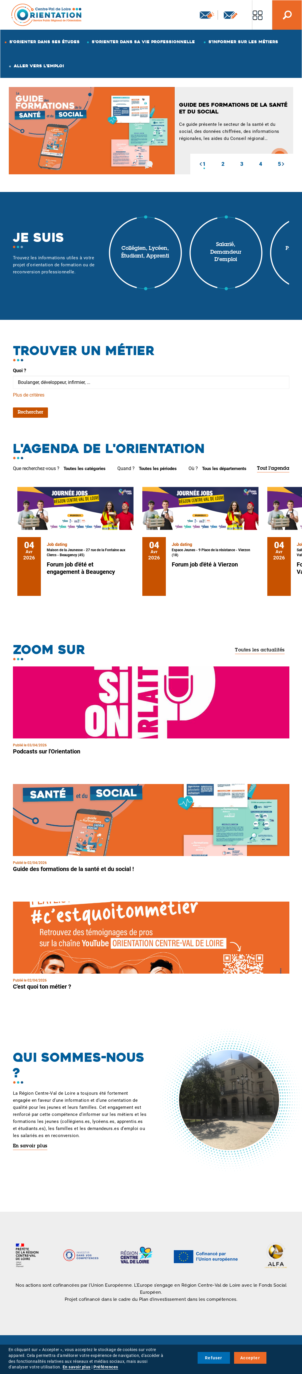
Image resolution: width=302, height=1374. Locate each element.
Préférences (106, 1367)
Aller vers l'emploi (39, 65)
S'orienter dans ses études (44, 41)
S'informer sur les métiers (243, 41)
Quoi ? (19, 370)
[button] (200, 164)
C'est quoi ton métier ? (42, 986)
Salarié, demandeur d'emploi (225, 252)
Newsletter (207, 15)
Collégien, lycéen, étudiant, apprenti (145, 252)
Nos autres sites (257, 15)
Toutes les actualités (260, 650)
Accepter (250, 1357)
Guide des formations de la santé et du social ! (73, 868)
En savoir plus (30, 1146)
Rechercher (30, 412)
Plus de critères (28, 395)
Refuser (213, 1357)
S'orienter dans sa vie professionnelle (143, 41)
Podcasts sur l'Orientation (46, 751)
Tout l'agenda (273, 468)
